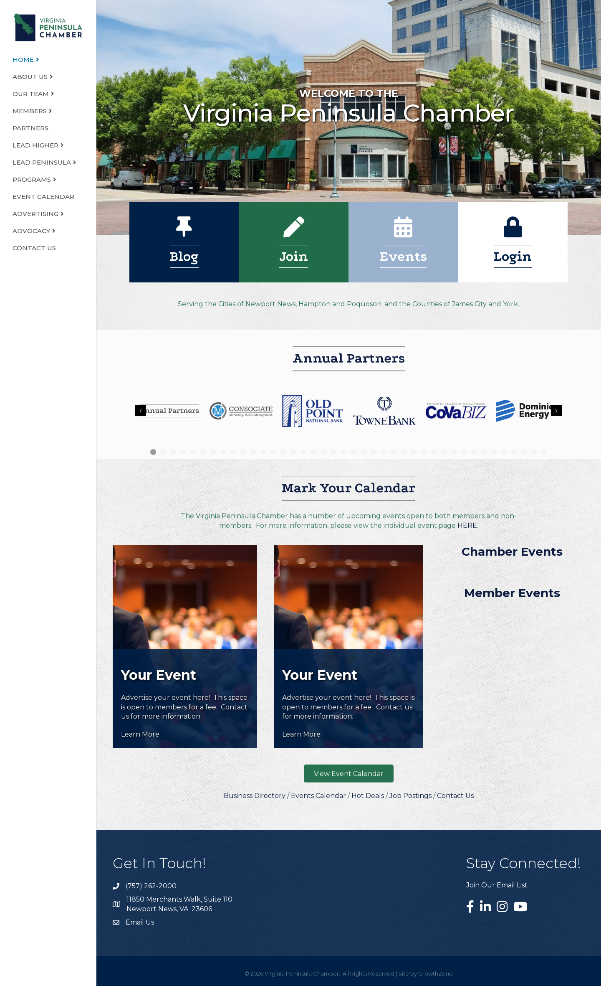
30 (444, 452)
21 (353, 452)
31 (454, 452)
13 (273, 452)
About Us (30, 77)
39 (534, 452)
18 (323, 452)
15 (293, 452)
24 (383, 452)
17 (313, 452)
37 (514, 452)
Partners (30, 128)
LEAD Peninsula (42, 162)
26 (404, 452)
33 (474, 452)
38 (524, 452)
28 (424, 452)
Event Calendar (43, 197)
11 (253, 452)
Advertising (35, 214)
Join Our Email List (497, 885)
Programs (32, 179)
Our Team (31, 94)
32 (464, 452)
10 (243, 452)
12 (263, 452)
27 (414, 452)
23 (373, 452)
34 (484, 452)
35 (494, 452)
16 (303, 452)
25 (393, 452)
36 (504, 452)
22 (363, 452)
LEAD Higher (35, 145)
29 (434, 452)
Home (23, 60)
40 (544, 452)
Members (30, 111)
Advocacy (31, 231)
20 (343, 452)
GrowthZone (435, 973)
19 (333, 452)
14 (283, 452)
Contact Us (34, 248)
